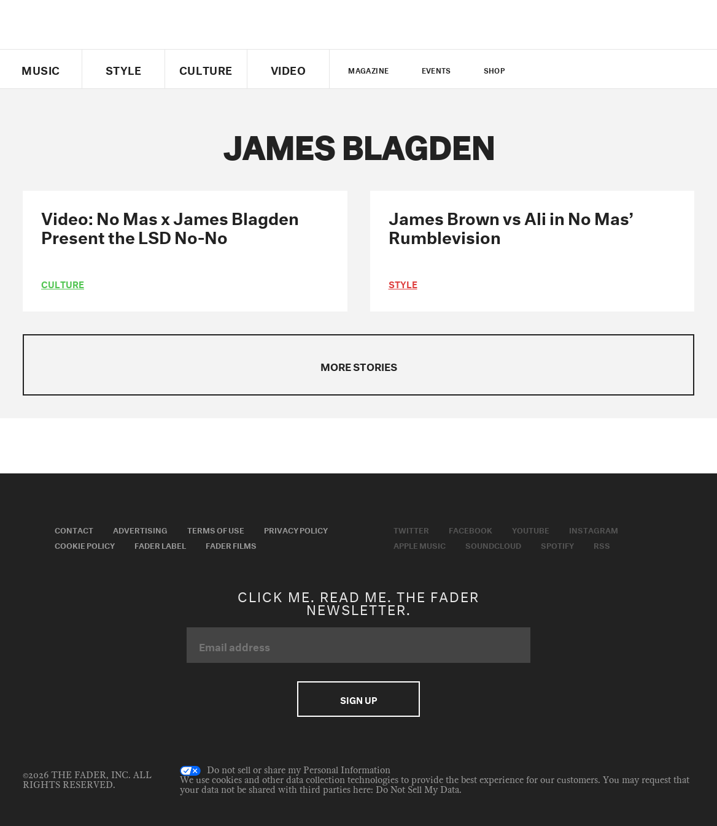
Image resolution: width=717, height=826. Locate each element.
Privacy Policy (296, 529)
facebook (563, 69)
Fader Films (231, 544)
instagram (605, 69)
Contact (74, 529)
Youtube (530, 529)
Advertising (140, 529)
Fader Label (160, 544)
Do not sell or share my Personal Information (285, 771)
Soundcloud (493, 544)
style (403, 283)
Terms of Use (215, 529)
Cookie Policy (85, 544)
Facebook (470, 529)
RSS (602, 544)
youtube (584, 69)
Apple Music (419, 544)
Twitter (542, 69)
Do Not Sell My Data (417, 790)
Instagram (593, 529)
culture (62, 283)
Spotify (557, 544)
